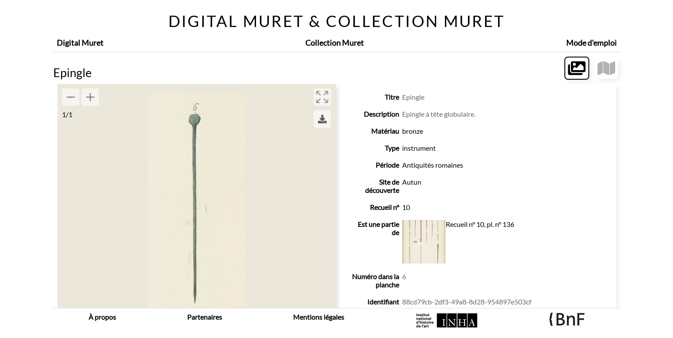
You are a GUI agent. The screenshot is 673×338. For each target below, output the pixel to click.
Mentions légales (318, 317)
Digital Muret (80, 42)
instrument (419, 148)
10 (406, 207)
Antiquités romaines (432, 165)
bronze (412, 131)
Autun (411, 182)
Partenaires (204, 317)
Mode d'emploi (591, 42)
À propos (102, 317)
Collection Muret (334, 42)
